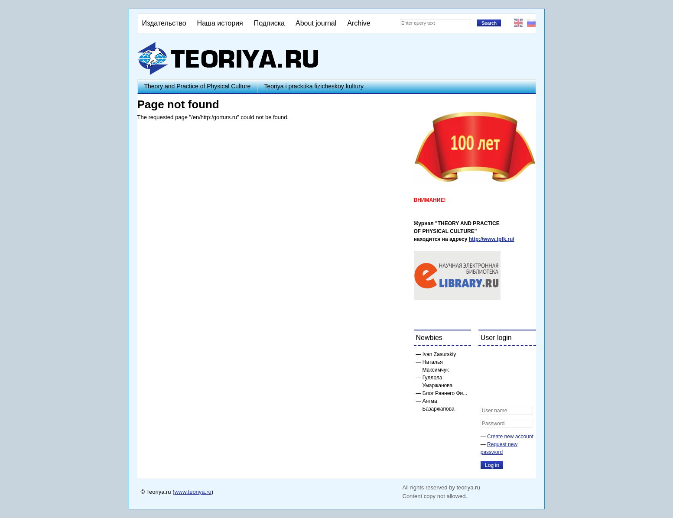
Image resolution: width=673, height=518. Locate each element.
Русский (531, 23)
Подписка (269, 23)
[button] (487, 358)
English (518, 23)
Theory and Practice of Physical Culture (197, 86)
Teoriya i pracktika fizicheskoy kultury (314, 86)
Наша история (220, 23)
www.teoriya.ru (192, 492)
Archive (358, 23)
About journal (316, 23)
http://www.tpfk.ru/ (491, 239)
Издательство (164, 23)
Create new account (510, 437)
